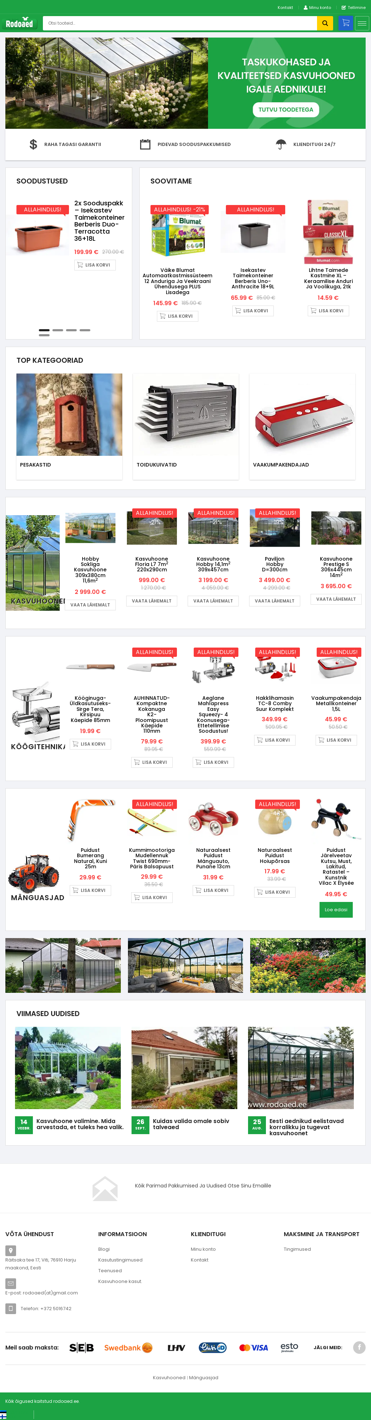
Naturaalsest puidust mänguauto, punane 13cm (213, 858)
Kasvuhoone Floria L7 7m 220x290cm (151, 564)
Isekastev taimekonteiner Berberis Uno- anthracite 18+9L (253, 278)
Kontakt (285, 7)
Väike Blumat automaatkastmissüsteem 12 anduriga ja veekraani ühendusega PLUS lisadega (177, 281)
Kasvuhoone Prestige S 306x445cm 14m (336, 567)
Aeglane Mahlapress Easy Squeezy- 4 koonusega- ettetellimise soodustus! (213, 714)
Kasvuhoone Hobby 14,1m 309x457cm (213, 564)
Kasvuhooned (169, 1377)
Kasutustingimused (120, 1259)
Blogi (104, 1249)
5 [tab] (44, 335)
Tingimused (297, 1249)
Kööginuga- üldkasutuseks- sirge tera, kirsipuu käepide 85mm (90, 709)
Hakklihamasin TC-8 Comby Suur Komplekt (275, 703)
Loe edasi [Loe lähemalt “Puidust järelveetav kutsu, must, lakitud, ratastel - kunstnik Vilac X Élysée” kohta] (336, 909)
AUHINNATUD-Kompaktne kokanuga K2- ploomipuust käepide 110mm (152, 714)
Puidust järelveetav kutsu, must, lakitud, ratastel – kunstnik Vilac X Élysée (336, 866)
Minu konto (203, 1249)
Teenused (110, 1270)
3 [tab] (71, 330)
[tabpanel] (69, 235)
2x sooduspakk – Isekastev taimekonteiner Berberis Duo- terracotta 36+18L (99, 221)
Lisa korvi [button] (97, 265)
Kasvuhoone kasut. (120, 1281)
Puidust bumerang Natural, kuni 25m (90, 858)
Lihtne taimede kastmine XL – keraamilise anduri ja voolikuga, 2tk (328, 278)
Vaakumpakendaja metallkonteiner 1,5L (336, 703)
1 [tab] (44, 330)
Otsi (325, 23)
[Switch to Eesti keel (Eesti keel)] (14, 1412)
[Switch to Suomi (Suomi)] (10, 1416)
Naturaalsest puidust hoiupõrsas (275, 855)
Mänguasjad (203, 1377)
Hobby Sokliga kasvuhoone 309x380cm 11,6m (90, 570)
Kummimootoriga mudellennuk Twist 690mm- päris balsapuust (152, 858)
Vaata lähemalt (90, 605)
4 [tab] (84, 330)
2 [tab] (57, 330)
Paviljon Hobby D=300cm (274, 564)
